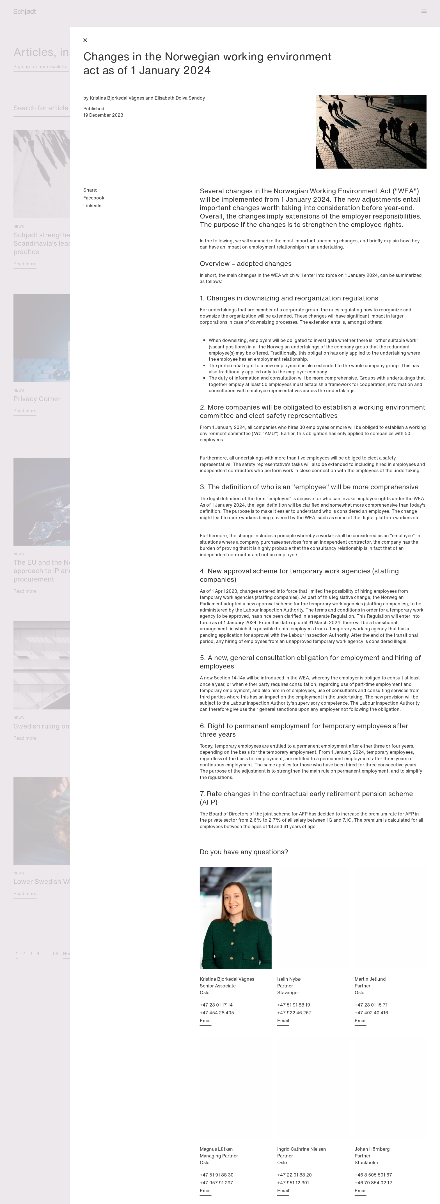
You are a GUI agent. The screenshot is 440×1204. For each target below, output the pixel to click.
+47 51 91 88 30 (216, 1174)
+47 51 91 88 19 (293, 1004)
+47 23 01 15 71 (371, 1004)
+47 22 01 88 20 (294, 1174)
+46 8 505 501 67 (373, 1174)
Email (206, 1020)
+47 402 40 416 (371, 1012)
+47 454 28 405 (217, 1012)
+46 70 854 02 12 (373, 1182)
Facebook (93, 197)
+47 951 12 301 (293, 1182)
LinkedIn (92, 205)
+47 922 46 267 (294, 1012)
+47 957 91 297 (216, 1182)
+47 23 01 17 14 (216, 1004)
